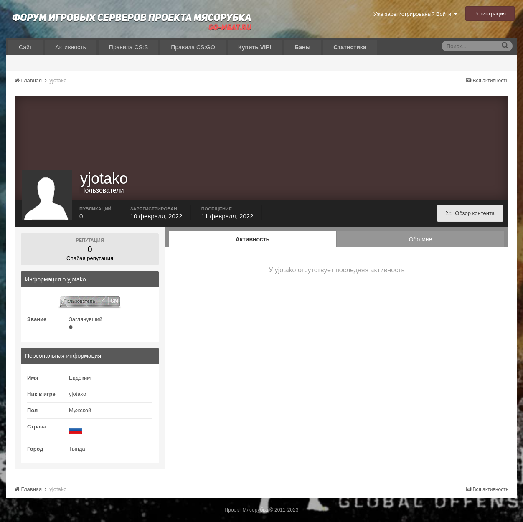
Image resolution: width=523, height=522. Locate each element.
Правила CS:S (128, 47)
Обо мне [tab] (420, 239)
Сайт (25, 47)
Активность (70, 47)
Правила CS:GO (193, 47)
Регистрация (490, 13)
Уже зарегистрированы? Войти (415, 14)
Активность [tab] (252, 239)
